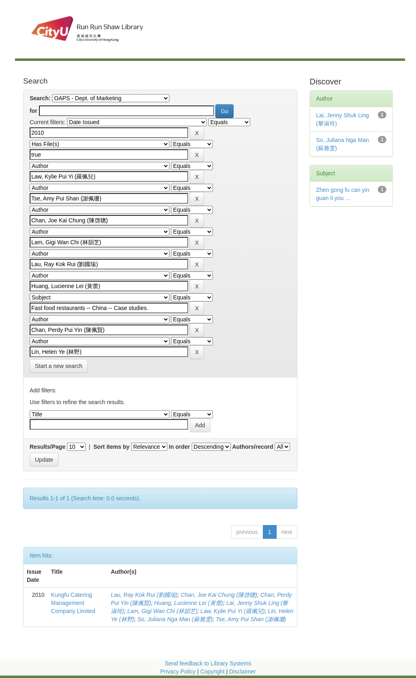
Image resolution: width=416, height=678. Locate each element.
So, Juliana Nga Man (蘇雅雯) (174, 619)
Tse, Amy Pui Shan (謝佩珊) (251, 619)
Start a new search (58, 366)
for (33, 111)
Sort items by (111, 446)
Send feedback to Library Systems (208, 663)
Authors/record (252, 446)
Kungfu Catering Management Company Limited (73, 603)
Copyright (213, 671)
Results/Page (47, 446)
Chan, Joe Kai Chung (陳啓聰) (219, 595)
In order (179, 446)
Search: (40, 98)
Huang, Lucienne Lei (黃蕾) (188, 603)
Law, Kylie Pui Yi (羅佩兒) (232, 611)
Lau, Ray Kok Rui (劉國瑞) (144, 595)
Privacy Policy (177, 671)
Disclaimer (242, 671)
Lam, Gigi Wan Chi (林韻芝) (162, 611)
